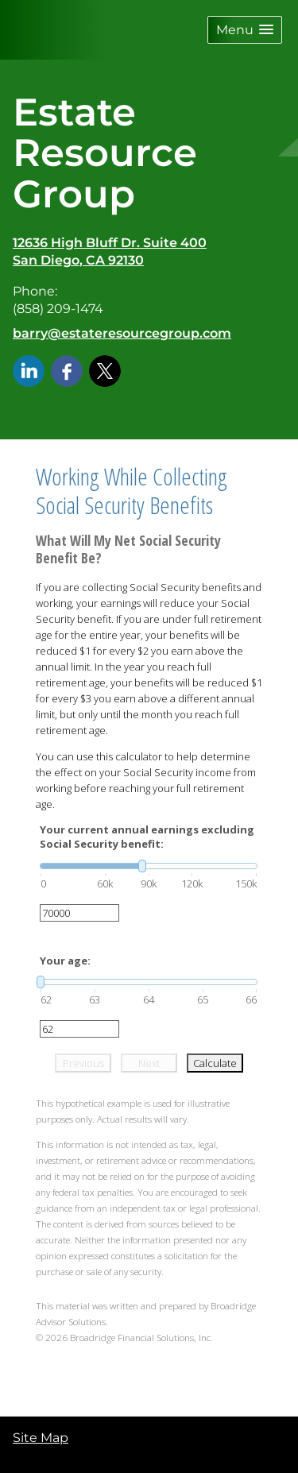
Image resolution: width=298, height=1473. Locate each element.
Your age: (65, 960)
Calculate (215, 1063)
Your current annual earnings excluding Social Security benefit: (147, 836)
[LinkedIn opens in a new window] (29, 369)
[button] (244, 30)
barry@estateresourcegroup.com (122, 333)
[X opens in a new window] (105, 369)
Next (149, 1063)
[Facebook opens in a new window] (67, 369)
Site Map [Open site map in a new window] (40, 1437)
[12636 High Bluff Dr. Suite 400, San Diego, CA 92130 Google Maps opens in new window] (110, 252)
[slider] (148, 866)
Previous (83, 1063)
